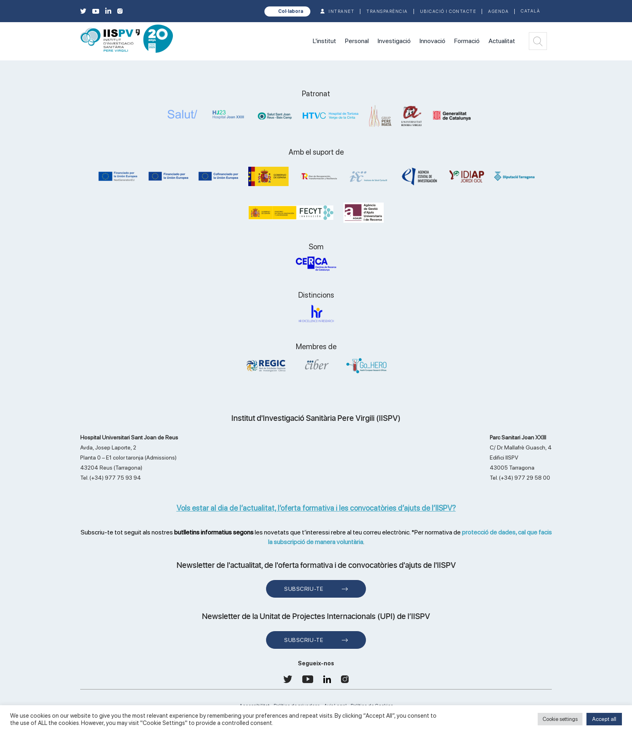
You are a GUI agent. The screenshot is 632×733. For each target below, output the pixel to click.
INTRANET (341, 11)
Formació (467, 41)
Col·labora (290, 11)
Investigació (394, 41)
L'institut (324, 41)
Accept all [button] (604, 719)
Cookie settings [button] (560, 719)
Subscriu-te (303, 589)
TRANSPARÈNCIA (387, 11)
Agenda (498, 11)
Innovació (432, 41)
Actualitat (502, 41)
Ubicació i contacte (448, 11)
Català (530, 11)
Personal (357, 41)
